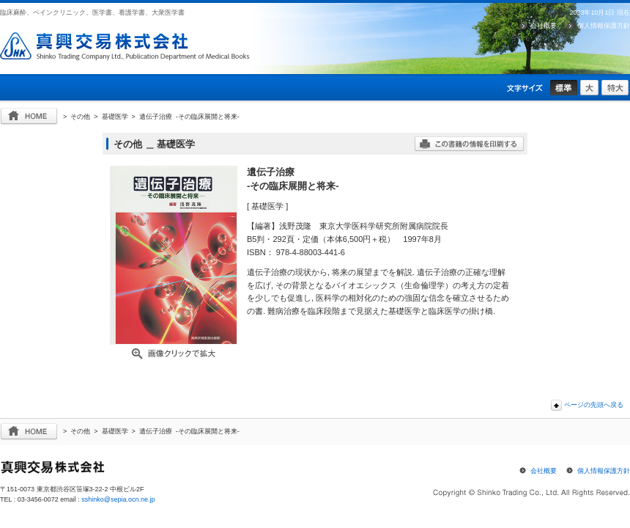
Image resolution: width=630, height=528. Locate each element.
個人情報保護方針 (603, 25)
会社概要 (543, 25)
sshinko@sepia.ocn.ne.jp (118, 499)
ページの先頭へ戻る (593, 404)
